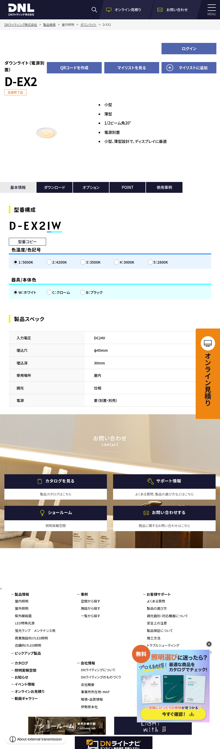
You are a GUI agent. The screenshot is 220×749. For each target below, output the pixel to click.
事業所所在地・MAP (95, 691)
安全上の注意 (157, 623)
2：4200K (59, 262)
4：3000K (127, 262)
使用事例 (164, 187)
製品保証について (160, 630)
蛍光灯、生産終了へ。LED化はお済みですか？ (179, 652)
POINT (128, 187)
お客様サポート (159, 594)
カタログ (21, 663)
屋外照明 (21, 608)
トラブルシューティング (163, 645)
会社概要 (87, 684)
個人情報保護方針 (161, 684)
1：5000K (26, 262)
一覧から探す (90, 615)
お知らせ (21, 677)
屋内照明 (21, 601)
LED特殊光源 (25, 623)
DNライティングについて (98, 669)
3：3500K (93, 262)
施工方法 (153, 638)
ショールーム (60, 512)
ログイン (189, 48)
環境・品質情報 (92, 699)
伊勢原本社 (89, 706)
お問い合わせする (169, 512)
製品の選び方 (157, 608)
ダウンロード (54, 187)
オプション (91, 187)
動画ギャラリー (26, 698)
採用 (150, 663)
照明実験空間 (25, 670)
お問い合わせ (157, 670)
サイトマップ (156, 691)
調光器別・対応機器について (167, 615)
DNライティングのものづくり (101, 677)
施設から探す (90, 608)
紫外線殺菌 (23, 615)
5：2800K (160, 262)
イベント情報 (25, 684)
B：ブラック (94, 292)
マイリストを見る (132, 67)
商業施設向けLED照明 (31, 638)
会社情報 (88, 663)
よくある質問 (156, 601)
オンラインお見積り (30, 691)
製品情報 (22, 594)
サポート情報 (168, 481)
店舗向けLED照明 (28, 645)
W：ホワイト (27, 292)
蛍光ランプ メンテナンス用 (35, 630)
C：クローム (61, 292)
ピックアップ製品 (28, 653)
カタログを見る (60, 481)
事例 (84, 594)
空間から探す (90, 601)
